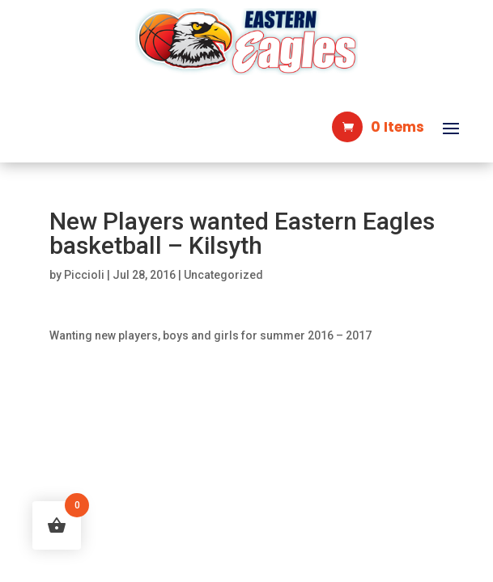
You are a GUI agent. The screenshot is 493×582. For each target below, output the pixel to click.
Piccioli (84, 274)
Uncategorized (223, 274)
